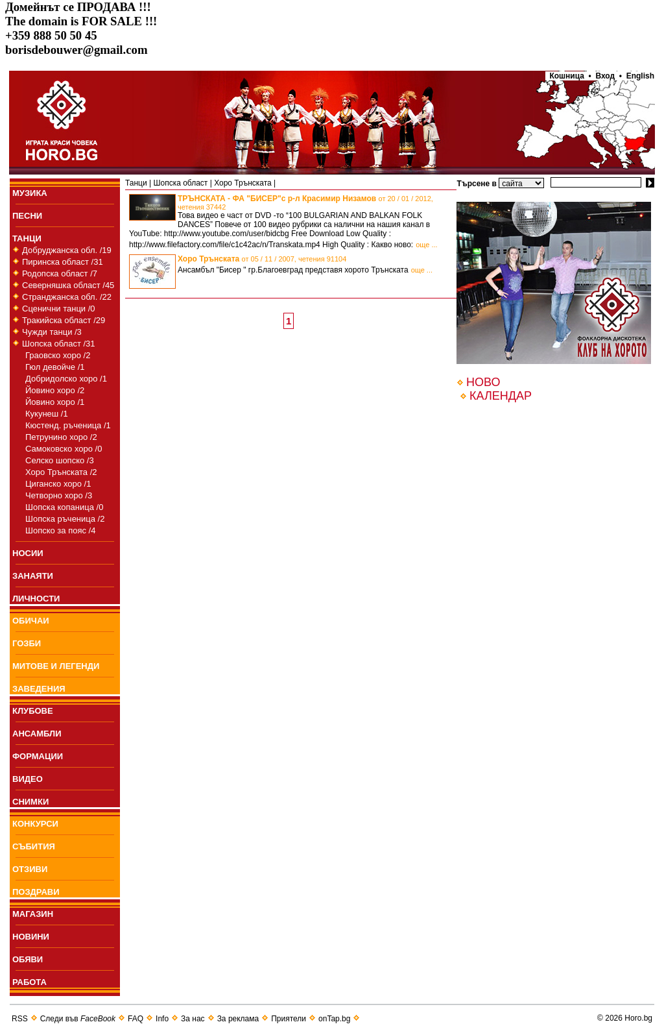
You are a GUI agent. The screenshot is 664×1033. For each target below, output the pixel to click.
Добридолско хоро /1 (66, 378)
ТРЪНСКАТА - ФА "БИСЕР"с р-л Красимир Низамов (305, 202)
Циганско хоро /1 (58, 484)
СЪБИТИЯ (33, 846)
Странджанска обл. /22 (67, 297)
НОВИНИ (30, 937)
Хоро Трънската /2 (61, 472)
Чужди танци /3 (52, 332)
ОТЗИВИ (29, 869)
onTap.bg (334, 1018)
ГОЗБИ (26, 643)
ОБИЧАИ (30, 621)
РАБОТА (29, 982)
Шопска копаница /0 (64, 507)
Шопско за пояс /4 (60, 530)
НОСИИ (27, 553)
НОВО (483, 382)
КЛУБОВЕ (32, 711)
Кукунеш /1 (46, 414)
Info (162, 1018)
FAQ (135, 1018)
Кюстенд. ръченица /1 (68, 425)
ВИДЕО (27, 779)
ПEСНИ (27, 216)
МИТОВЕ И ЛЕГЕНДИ (55, 666)
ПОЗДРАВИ (36, 892)
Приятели (288, 1018)
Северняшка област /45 (68, 285)
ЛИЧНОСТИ (36, 598)
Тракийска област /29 (63, 320)
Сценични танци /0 (58, 308)
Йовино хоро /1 (54, 402)
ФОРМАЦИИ (37, 756)
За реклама (238, 1018)
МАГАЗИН (32, 914)
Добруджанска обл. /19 (67, 250)
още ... (426, 245)
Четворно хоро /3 (58, 495)
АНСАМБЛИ (37, 733)
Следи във (77, 1018)
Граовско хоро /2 (57, 355)
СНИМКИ (30, 802)
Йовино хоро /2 (54, 390)
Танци (136, 183)
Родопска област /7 (59, 273)
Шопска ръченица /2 (64, 519)
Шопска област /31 (58, 343)
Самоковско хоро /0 (63, 449)
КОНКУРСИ (35, 824)
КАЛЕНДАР (500, 395)
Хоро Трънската (243, 183)
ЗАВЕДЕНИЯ (38, 689)
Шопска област (180, 183)
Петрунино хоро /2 (61, 437)
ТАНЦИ (27, 238)
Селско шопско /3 (59, 460)
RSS (20, 1018)
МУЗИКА (29, 193)
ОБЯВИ (27, 959)
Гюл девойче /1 (55, 367)
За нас (193, 1018)
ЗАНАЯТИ (32, 576)
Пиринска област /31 (62, 262)
